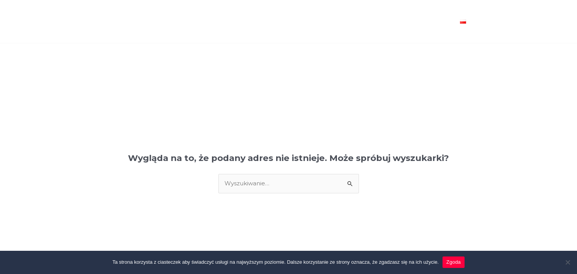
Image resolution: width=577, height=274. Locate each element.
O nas (376, 21)
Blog (403, 21)
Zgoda (453, 262)
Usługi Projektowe (282, 21)
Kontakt (435, 21)
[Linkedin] (502, 26)
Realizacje (340, 21)
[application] (469, 21)
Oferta (228, 21)
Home (198, 21)
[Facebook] (497, 17)
